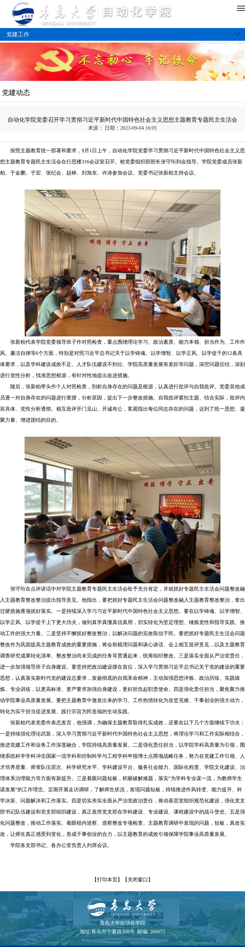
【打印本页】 (107, 879)
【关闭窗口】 (137, 879)
